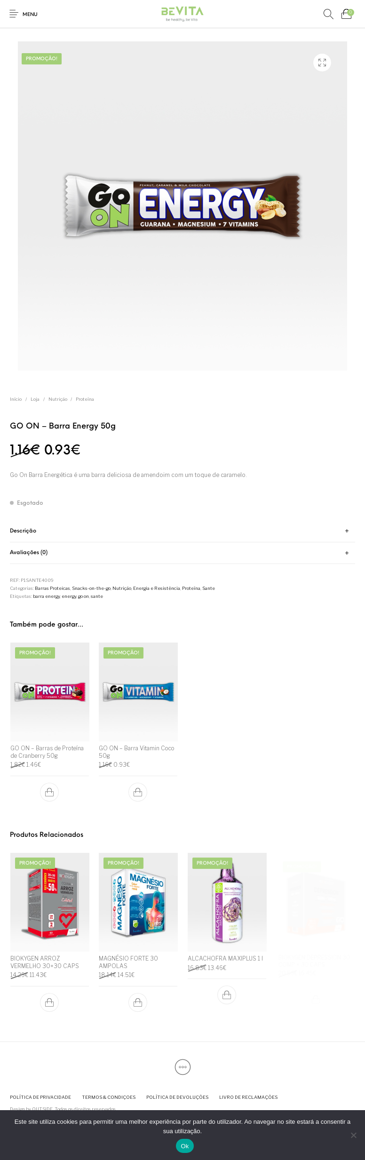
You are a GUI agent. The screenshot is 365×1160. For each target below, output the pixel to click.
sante (97, 596)
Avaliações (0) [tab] (29, 553)
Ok (185, 1146)
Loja (35, 399)
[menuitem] (40, 1097)
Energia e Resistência (156, 588)
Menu (30, 14)
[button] (49, 792)
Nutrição (57, 399)
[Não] (353, 1135)
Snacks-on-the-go (91, 588)
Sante (208, 588)
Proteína (85, 399)
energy (69, 596)
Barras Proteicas (52, 588)
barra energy (46, 596)
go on (83, 596)
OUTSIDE (42, 1109)
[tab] (182, 531)
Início (16, 399)
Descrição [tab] (23, 531)
